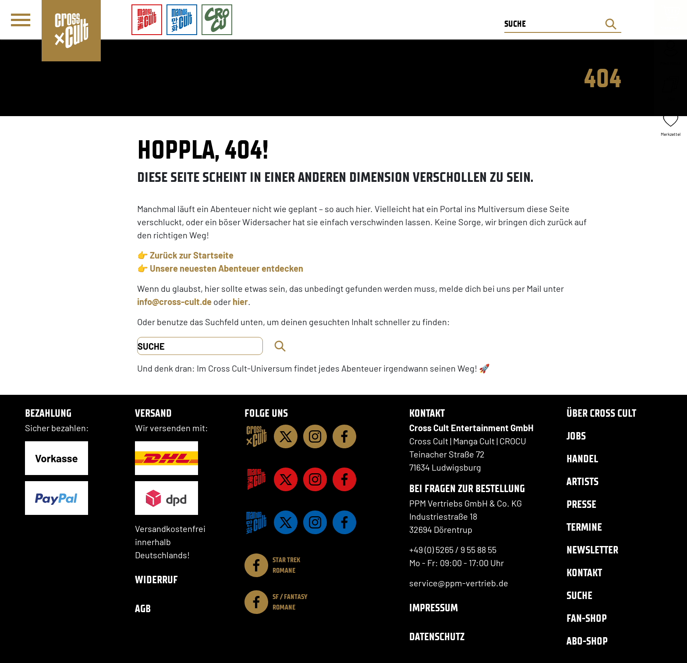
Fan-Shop (587, 618)
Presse (581, 504)
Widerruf (156, 579)
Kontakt (584, 572)
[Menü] (21, 20)
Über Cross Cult (601, 413)
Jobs (576, 435)
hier (240, 301)
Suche (579, 595)
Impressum (433, 607)
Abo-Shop (587, 641)
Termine (584, 527)
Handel (582, 458)
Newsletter (592, 549)
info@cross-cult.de (174, 301)
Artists (582, 481)
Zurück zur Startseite (192, 255)
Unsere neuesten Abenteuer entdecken (226, 268)
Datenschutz (436, 636)
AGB (143, 608)
